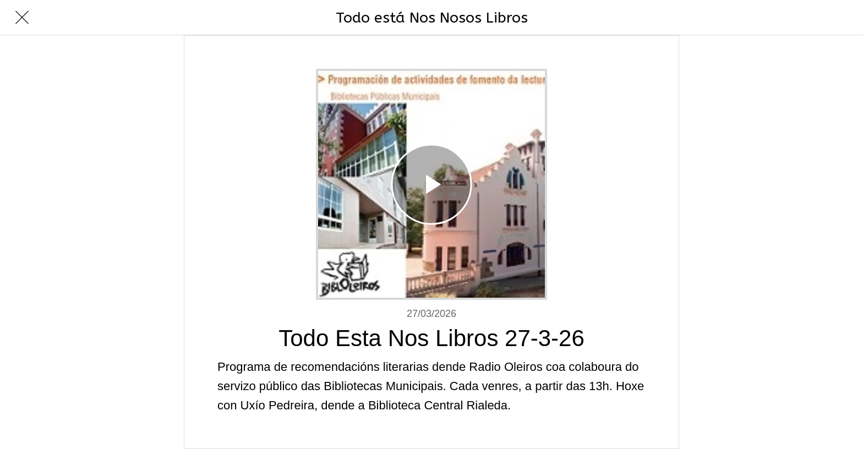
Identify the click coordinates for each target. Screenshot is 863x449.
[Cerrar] (22, 17)
